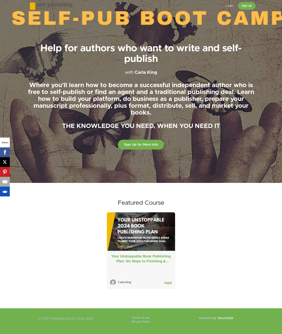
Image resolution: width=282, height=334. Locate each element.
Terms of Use (141, 318)
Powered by (216, 318)
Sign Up (247, 6)
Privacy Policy (141, 321)
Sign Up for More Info (141, 144)
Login (229, 5)
